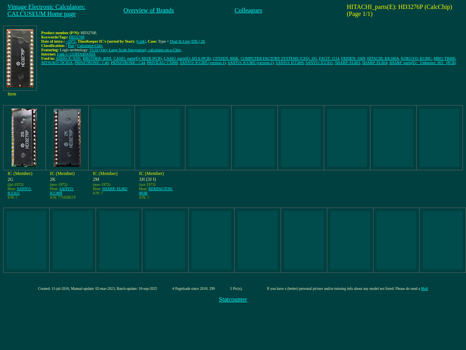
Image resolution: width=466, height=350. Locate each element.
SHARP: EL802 (114, 189)
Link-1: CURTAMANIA (76, 54)
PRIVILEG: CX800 (162, 63)
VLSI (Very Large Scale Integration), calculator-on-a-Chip (135, 50)
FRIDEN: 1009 (353, 58)
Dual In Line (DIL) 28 (187, 41)
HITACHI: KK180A (383, 58)
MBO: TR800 (445, 58)
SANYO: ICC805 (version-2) (251, 63)
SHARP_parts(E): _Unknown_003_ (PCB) (422, 63)
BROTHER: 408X (97, 58)
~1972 (70, 41)
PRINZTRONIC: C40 (92, 63)
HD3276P (77, 37)
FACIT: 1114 (329, 58)
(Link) (141, 41)
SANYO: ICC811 (319, 63)
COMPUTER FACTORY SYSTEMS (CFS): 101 (279, 58)
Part (71, 45)
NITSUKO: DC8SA (57, 63)
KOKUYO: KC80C (416, 58)
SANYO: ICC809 (289, 63)
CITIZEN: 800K (226, 58)
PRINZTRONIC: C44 (128, 63)
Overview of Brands (149, 10)
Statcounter (233, 299)
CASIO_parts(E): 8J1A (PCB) (187, 58)
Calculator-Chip (89, 45)
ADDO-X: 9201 (68, 58)
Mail (424, 288)
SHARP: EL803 (347, 63)
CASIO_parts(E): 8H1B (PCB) (137, 58)
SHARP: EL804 (374, 63)
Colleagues (248, 10)
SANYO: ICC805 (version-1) (203, 63)
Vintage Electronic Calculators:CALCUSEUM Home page (46, 10)
